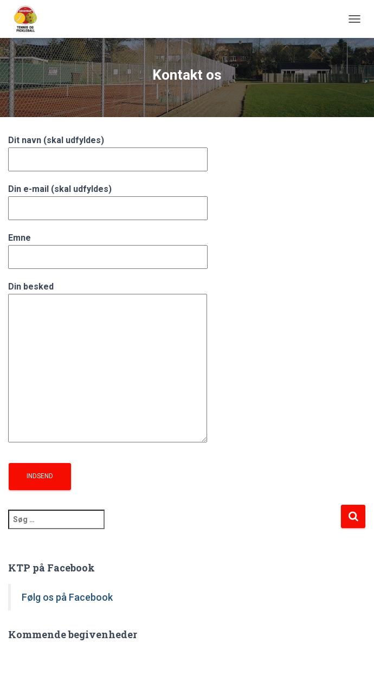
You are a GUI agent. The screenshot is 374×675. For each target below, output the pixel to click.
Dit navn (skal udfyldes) (108, 149)
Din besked (107, 363)
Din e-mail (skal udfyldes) (108, 198)
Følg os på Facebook (67, 597)
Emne (108, 247)
